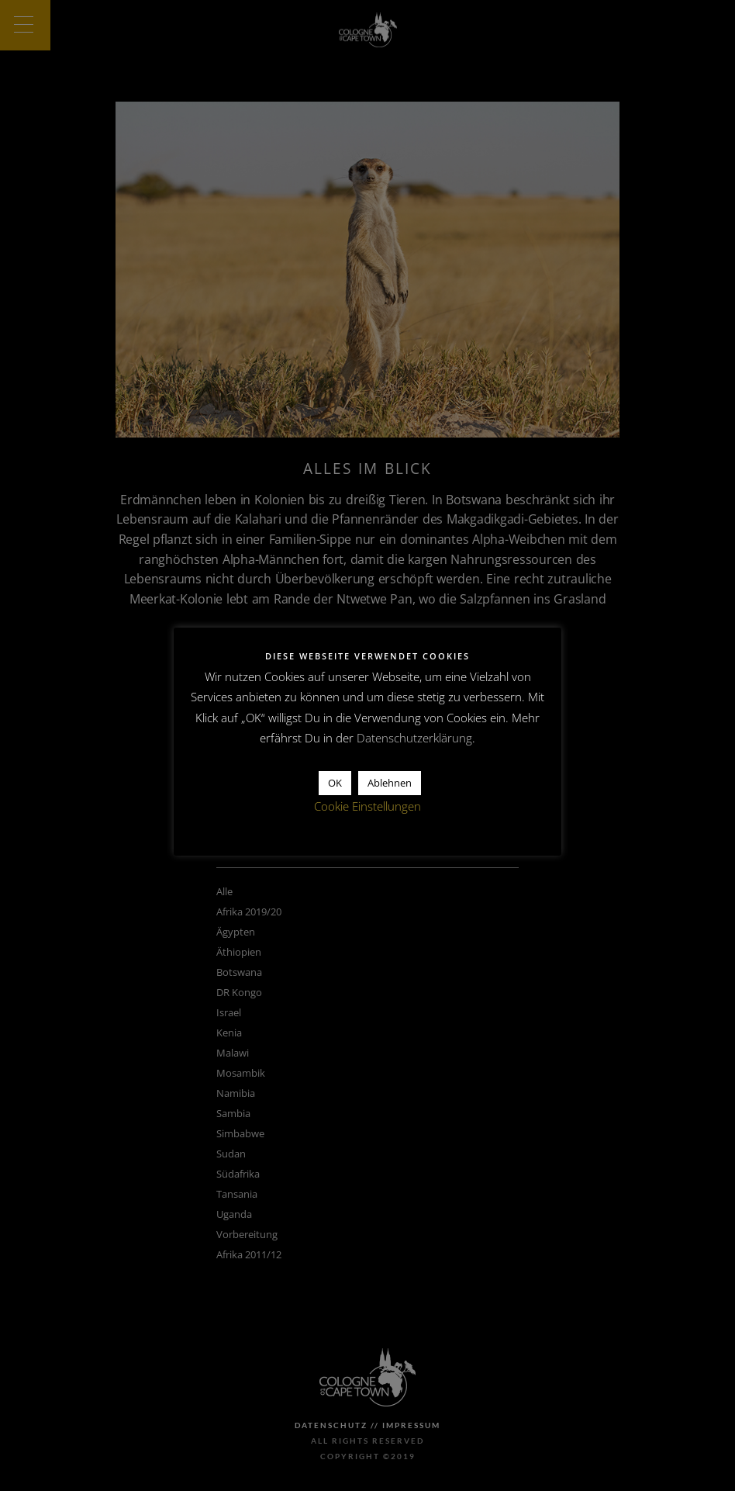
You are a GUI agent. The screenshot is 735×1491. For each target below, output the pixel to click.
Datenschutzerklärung (414, 738)
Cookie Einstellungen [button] (367, 806)
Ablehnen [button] (390, 783)
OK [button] (335, 783)
